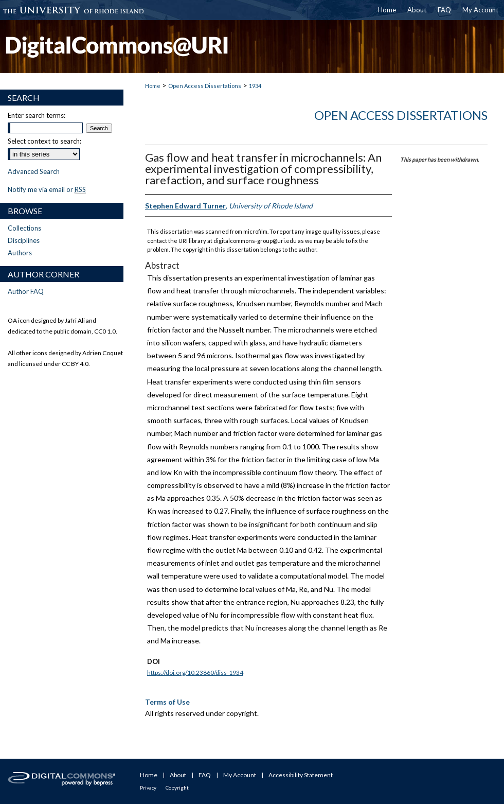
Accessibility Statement (300, 775)
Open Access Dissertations (204, 85)
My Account (239, 775)
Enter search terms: (36, 115)
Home (152, 85)
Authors (20, 253)
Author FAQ (26, 291)
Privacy (148, 787)
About (178, 775)
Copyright (177, 787)
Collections (24, 228)
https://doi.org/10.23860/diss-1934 (195, 672)
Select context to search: (44, 141)
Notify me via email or (47, 189)
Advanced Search (34, 171)
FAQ (205, 775)
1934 (255, 85)
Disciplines (24, 240)
